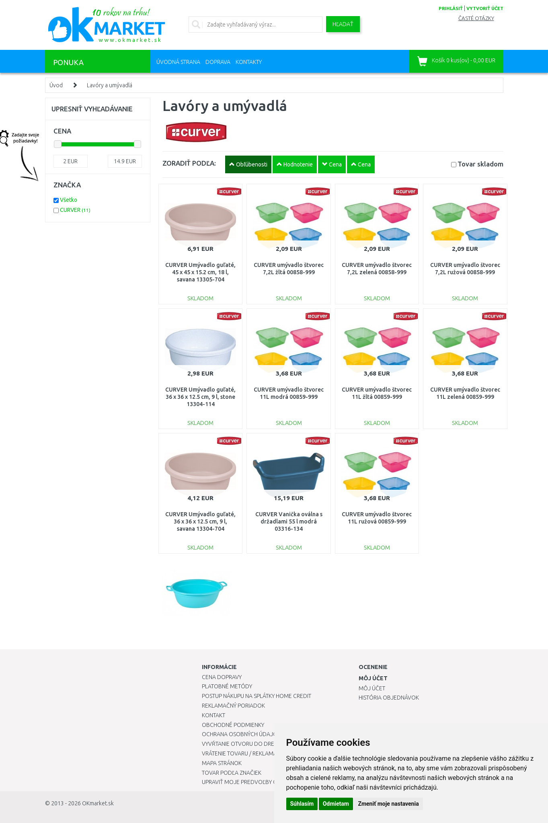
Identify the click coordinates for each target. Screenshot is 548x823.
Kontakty (249, 62)
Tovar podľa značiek (231, 773)
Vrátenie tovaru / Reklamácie (243, 753)
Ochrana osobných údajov (241, 734)
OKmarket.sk (98, 803)
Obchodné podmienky (233, 725)
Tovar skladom (480, 164)
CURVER (75, 210)
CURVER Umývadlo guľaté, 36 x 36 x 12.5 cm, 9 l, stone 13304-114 (200, 396)
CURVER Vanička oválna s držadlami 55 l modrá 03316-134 (288, 521)
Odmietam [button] (336, 803)
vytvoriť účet (484, 8)
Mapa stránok (222, 763)
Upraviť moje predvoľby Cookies (249, 782)
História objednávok (389, 697)
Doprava (217, 62)
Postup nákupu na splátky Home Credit (256, 696)
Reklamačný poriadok (233, 705)
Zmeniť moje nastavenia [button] (388, 803)
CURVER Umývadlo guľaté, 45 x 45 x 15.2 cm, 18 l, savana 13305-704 (200, 272)
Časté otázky (476, 18)
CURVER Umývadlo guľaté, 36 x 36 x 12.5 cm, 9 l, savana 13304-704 (200, 521)
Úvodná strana (178, 62)
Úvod (56, 85)
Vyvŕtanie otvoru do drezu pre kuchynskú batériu (273, 744)
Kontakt (213, 715)
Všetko (68, 200)
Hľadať (342, 24)
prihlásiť (451, 8)
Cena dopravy (222, 677)
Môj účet (372, 688)
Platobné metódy (227, 686)
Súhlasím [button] (302, 803)
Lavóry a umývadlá (109, 85)
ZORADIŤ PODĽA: (189, 163)
